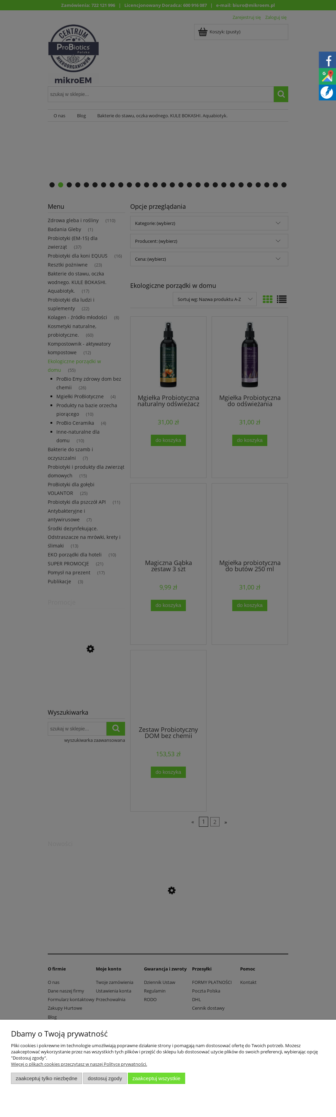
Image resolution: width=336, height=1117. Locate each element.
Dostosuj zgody (105, 1078)
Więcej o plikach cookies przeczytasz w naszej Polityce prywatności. (79, 1064)
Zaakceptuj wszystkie (156, 1078)
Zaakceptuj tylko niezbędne (46, 1078)
